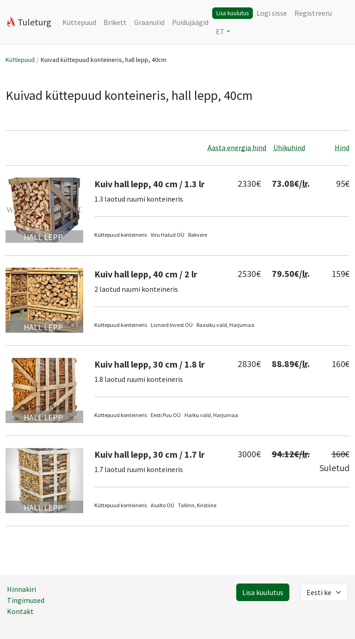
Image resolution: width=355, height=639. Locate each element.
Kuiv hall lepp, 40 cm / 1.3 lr (149, 184)
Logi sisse (272, 13)
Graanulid (149, 22)
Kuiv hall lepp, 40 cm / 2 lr (145, 274)
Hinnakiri (21, 589)
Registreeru (313, 13)
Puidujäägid (190, 22)
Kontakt (20, 611)
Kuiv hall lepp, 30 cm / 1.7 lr (149, 454)
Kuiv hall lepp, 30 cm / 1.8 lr (149, 364)
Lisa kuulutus (232, 13)
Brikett (115, 22)
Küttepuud (79, 22)
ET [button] (220, 31)
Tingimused (25, 600)
